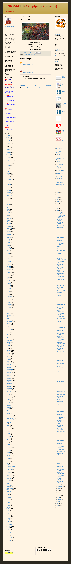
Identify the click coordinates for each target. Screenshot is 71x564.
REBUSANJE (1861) (60, 426)
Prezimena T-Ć (10, 386)
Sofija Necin (9, 455)
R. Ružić (8, 400)
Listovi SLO (9, 272)
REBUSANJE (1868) (60, 302)
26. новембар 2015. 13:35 (28, 64)
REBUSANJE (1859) (60, 454)
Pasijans (8, 356)
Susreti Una (9, 478)
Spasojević (9, 460)
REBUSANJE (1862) (60, 409)
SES (7, 445)
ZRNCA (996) (60, 292)
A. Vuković (9, 142)
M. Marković (9, 290)
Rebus (8, 411)
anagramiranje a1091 (60, 56)
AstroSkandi (9, 155)
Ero (7, 207)
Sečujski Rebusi (59, 182)
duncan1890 (39, 557)
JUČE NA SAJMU (64, 104)
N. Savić (8, 331)
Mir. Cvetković (9, 321)
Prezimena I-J (9, 372)
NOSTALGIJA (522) (61, 351)
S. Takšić (8, 434)
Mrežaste (8, 324)
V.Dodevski (9, 504)
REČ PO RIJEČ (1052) (60, 238)
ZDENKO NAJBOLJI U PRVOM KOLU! (61, 387)
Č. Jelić (8, 171)
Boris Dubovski (59, 150)
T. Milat (8, 483)
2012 (58, 507)
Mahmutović (9, 307)
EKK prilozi (9, 200)
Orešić (8, 348)
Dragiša (56, 61)
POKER (59, 255)
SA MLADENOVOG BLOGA (61, 421)
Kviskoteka (9, 255)
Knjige (8, 250)
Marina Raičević (10, 308)
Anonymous (57, 41)
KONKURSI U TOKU (60, 464)
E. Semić (8, 198)
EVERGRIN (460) (61, 394)
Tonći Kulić (9, 491)
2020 (58, 201)
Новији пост (22, 85)
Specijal (8, 461)
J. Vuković (9, 236)
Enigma (8, 204)
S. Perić (8, 431)
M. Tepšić (8, 297)
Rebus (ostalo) (10, 413)
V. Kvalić (8, 499)
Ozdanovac (26, 54)
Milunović (8, 320)
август (59, 488)
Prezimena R (9, 381)
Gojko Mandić (9, 218)
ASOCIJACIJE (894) (60, 295)
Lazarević (8, 264)
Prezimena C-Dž (10, 366)
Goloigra (8, 220)
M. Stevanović (9, 296)
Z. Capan (8, 516)
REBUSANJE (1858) (60, 467)
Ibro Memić (9, 226)
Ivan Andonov (59, 163)
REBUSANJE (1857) (60, 482)
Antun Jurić (9, 152)
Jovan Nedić (9, 237)
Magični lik (9, 305)
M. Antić (8, 282)
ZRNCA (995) (60, 323)
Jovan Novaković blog (60, 164)
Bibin (8, 168)
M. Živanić (9, 299)
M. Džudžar (9, 283)
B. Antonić (9, 157)
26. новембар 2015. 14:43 (28, 72)
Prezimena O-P (10, 380)
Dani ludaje (9, 190)
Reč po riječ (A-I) (10, 418)
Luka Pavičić (9, 280)
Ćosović (8, 173)
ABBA (58, 423)
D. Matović (9, 184)
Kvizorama (9, 256)
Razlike (8, 410)
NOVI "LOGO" (60, 399)
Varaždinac (9, 508)
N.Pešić (8, 335)
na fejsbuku (57, 63)
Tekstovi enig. (9, 489)
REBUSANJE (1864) (60, 361)
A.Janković (9, 143)
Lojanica (8, 278)
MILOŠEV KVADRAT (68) (61, 473)
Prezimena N (9, 378)
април (59, 495)
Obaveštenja (9, 343)
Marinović (8, 310)
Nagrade (8, 337)
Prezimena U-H (10, 388)
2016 (58, 208)
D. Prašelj (9, 185)
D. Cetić (8, 177)
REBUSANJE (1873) (60, 223)
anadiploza (9, 147)
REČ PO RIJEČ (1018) (60, 412)
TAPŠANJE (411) (61, 316)
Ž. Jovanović (9, 526)
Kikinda (8, 247)
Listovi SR (9, 274)
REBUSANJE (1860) (60, 438)
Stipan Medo (9, 472)
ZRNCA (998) (60, 227)
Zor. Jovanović (9, 542)
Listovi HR (9, 267)
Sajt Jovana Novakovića (58, 180)
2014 (58, 503)
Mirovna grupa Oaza (60, 172)
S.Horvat (8, 439)
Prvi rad (8, 393)
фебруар (60, 499)
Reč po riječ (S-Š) (10, 422)
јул (58, 490)
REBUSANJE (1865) (60, 349)
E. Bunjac (8, 197)
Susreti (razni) (9, 475)
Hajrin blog (58, 161)
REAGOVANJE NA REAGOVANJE (61, 325)
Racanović (9, 404)
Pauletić (8, 358)
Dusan (24, 61)
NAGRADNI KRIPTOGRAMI (61, 343)
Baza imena (58, 146)
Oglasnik (8, 345)
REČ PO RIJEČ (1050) (60, 308)
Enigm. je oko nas (10, 201)
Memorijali (9, 312)
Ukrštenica (9, 492)
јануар (59, 501)
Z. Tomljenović (9, 537)
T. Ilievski (8, 481)
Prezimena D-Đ (10, 367)
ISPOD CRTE (60, 389)
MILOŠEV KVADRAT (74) (61, 271)
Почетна (35, 85)
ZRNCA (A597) (63, 131)
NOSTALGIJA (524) (61, 225)
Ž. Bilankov (9, 515)
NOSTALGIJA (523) (61, 290)
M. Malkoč (9, 285)
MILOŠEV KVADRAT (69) (61, 444)
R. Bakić (8, 394)
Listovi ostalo (9, 270)
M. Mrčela (9, 293)
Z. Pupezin (9, 534)
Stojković (8, 473)
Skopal (8, 449)
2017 (58, 206)
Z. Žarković (9, 538)
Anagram (8, 149)
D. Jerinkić (9, 181)
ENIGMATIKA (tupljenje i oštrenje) (31, 6)
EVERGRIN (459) (61, 451)
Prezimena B (9, 364)
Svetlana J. (9, 480)
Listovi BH (9, 266)
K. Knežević (9, 240)
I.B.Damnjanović (10, 225)
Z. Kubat (8, 529)
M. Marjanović (9, 288)
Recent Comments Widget (62, 71)
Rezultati (8, 426)
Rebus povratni (10, 416)
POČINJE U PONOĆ (59, 229)
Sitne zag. (9, 447)
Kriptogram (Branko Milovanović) (60, 167)
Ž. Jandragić (9, 524)
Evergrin (8, 212)
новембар (60, 213)
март (59, 497)
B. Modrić (8, 162)
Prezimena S (9, 383)
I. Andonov (9, 223)
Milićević (8, 318)
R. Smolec (9, 402)
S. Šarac (8, 433)
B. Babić (8, 159)
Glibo (8, 215)
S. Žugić (8, 438)
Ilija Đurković (9, 228)
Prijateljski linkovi (10, 391)
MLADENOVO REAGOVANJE (61, 379)
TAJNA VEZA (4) (63, 117)
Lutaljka (57, 168)
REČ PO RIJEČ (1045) (60, 470)
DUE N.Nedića (59, 154)
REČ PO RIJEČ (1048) (60, 364)
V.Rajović (8, 505)
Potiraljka (8, 361)
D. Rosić (8, 187)
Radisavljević (9, 407)
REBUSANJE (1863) (60, 397)
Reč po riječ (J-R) (10, 419)
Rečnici (8, 425)
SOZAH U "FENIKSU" (60, 479)
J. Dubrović (9, 232)
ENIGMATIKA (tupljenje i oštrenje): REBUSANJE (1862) (60, 369)
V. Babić (8, 494)
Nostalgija (9, 342)
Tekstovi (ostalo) (10, 488)
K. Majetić (9, 242)
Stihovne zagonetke (32, 54)
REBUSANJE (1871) (60, 253)
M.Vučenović (9, 304)
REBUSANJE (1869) (60, 288)
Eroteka (8, 209)
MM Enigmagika (59, 173)
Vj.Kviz (8, 510)
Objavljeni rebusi (59, 176)
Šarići (8, 442)
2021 (58, 199)
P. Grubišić (9, 354)
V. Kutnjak (9, 497)
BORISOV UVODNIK (60, 220)
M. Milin (8, 291)
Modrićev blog (59, 175)
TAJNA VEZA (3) (63, 111)
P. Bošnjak (9, 351)
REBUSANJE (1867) (60, 321)
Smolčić (8, 452)
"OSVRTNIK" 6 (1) (63, 84)
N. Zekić (8, 332)
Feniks (8, 213)
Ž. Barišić (8, 513)
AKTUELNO (59, 248)
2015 (58, 210)
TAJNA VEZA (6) (63, 77)
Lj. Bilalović (9, 275)
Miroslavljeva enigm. (60, 170)
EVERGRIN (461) (61, 318)
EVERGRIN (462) (61, 250)
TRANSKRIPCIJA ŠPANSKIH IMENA (61, 216)
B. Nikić (8, 165)
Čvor (7, 176)
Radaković (9, 405)
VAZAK (57, 186)
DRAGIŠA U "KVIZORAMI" (63, 138)
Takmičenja (9, 485)
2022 (58, 197)
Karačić (8, 245)
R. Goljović (9, 397)
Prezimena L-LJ (10, 375)
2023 (58, 195)
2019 (58, 203)
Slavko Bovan (26, 68)
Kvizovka (8, 259)
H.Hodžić (8, 221)
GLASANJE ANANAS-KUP (60, 429)
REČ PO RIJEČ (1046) (60, 441)
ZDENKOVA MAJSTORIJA (60, 355)
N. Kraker (8, 328)
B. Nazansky (9, 163)
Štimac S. (8, 470)
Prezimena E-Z (10, 369)
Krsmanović (9, 252)
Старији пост (48, 85)
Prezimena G (9, 370)
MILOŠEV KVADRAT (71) (61, 373)
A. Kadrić (8, 137)
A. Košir (8, 140)
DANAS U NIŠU (60, 285)
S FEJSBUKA (63, 98)
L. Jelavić (8, 263)
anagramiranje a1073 (60, 43)
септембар (60, 486)
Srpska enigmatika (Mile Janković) (60, 185)
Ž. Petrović (9, 532)
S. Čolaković (9, 428)
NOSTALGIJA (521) (61, 431)
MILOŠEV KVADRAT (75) (61, 241)
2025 (58, 192)
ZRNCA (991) (60, 456)
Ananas (8, 151)
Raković (8, 408)
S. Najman (9, 430)
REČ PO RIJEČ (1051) (60, 268)
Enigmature (9, 206)
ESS (7, 210)
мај (58, 493)
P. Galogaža (9, 353)
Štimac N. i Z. (9, 469)
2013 (58, 505)
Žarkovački (9, 540)
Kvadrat (8, 253)
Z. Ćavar (8, 518)
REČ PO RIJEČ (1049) (60, 334)
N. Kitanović (9, 326)
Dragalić (8, 193)
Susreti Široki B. (10, 477)
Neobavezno (9, 340)
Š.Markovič (9, 441)
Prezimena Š (9, 385)
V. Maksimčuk (9, 500)
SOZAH (8, 458)
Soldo (8, 456)
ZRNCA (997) (60, 256)
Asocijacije (9, 154)
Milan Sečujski (9, 315)
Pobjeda (8, 359)
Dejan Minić (9, 192)
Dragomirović (9, 195)
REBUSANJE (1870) (60, 265)
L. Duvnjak (9, 261)
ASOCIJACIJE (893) (60, 403)
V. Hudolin (9, 496)
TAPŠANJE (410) (61, 449)
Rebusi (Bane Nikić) (60, 178)
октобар (59, 484)
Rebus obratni (9, 415)
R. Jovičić (8, 399)
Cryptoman (9, 174)
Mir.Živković (9, 323)
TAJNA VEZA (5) (63, 91)
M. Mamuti (9, 286)
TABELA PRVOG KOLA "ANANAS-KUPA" (61, 383)
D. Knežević (9, 182)
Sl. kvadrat (9, 450)
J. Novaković (9, 234)
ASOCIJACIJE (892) (60, 458)
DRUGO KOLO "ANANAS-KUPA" (61, 259)
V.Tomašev (9, 507)
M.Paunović (9, 302)
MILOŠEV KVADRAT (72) (61, 337)
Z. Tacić (8, 535)
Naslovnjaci (9, 339)
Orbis (8, 347)
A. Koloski (9, 138)
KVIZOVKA (59, 246)
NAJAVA (63, 123)
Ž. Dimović (9, 521)
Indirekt (8, 229)
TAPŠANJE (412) (61, 276)
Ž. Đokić (8, 523)
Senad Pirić (9, 444)
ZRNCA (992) (60, 433)
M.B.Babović (9, 301)
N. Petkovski (9, 329)
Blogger (48, 557)
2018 (58, 205)
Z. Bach (8, 511)
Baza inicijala (59, 148)
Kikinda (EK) (9, 248)
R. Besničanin (9, 396)
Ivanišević (9, 231)
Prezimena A (9, 362)
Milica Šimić (9, 316)
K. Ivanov (8, 239)
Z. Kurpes (9, 531)
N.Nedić (8, 334)
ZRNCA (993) (60, 401)
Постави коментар (25, 82)
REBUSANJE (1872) (60, 235)
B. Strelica (9, 166)
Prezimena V (9, 389)
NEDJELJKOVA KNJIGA (60, 346)
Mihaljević (9, 313)
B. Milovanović (9, 160)
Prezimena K (9, 373)
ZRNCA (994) (60, 353)
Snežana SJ (9, 453)
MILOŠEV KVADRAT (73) (61, 311)
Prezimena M (9, 377)
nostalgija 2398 (59, 50)
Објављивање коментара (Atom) (34, 87)
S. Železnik (9, 436)
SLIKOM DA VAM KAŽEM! (61, 281)
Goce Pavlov (9, 217)
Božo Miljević (9, 170)
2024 (58, 194)
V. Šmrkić (8, 502)
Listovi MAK (9, 269)
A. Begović (9, 135)
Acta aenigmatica (10, 145)
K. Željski (8, 244)
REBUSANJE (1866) (60, 331)
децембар (60, 212)
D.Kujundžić (9, 189)
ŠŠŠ (7, 463)
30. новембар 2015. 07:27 (28, 80)
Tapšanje (8, 486)
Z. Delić (8, 519)
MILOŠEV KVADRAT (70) (61, 415)
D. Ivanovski (9, 179)
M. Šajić (8, 294)
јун (58, 492)
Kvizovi (8, 258)
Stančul (8, 464)
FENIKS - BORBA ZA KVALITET (61, 279)
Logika (8, 277)
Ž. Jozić (8, 527)
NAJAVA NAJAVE (61, 283)
